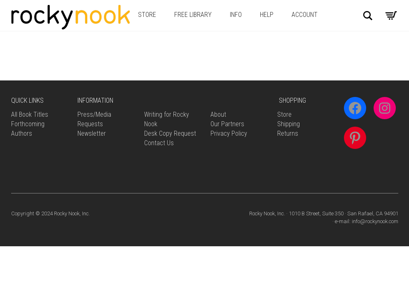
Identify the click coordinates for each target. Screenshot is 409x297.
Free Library (193, 15)
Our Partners (227, 124)
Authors (21, 133)
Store (147, 15)
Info (236, 15)
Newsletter (91, 133)
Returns (287, 133)
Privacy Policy (228, 133)
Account (305, 15)
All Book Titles (29, 114)
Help (266, 15)
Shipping (288, 124)
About (218, 114)
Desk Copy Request (170, 133)
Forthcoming (27, 124)
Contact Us (159, 143)
